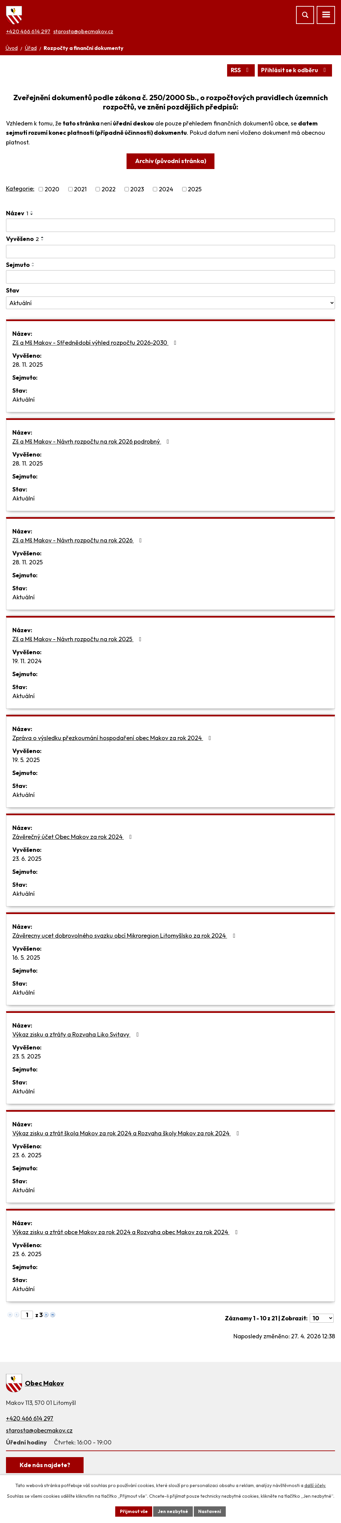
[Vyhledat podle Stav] (170, 303)
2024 (166, 189)
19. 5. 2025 (26, 760)
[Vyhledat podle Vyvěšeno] (170, 252)
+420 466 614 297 (28, 31)
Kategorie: (20, 188)
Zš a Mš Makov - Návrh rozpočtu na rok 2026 (78, 540)
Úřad (31, 48)
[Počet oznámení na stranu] (322, 1318)
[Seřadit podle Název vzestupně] (32, 212)
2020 (52, 189)
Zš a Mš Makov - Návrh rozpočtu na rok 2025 (78, 639)
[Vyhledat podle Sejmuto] (170, 277)
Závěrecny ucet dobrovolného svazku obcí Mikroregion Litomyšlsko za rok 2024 (125, 935)
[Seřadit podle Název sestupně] (32, 214)
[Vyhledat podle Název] (170, 225)
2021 (80, 189)
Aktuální (23, 399)
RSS (239, 70)
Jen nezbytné (172, 1511)
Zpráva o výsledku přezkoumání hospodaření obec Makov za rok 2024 (113, 738)
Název (17, 213)
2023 (137, 189)
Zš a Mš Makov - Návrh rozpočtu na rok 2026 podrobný (92, 441)
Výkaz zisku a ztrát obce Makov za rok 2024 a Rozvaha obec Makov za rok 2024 (126, 1232)
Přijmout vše (133, 1511)
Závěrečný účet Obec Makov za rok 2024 (73, 837)
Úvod (11, 48)
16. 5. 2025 (26, 957)
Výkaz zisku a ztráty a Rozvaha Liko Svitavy (76, 1034)
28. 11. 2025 (27, 364)
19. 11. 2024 (27, 661)
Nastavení (210, 1511)
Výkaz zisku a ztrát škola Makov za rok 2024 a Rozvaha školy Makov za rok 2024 (126, 1133)
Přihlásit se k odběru (294, 70)
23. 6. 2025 (26, 858)
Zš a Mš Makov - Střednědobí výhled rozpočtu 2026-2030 (95, 342)
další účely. (315, 1485)
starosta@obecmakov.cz (83, 31)
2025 (194, 189)
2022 (109, 189)
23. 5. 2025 (26, 1056)
